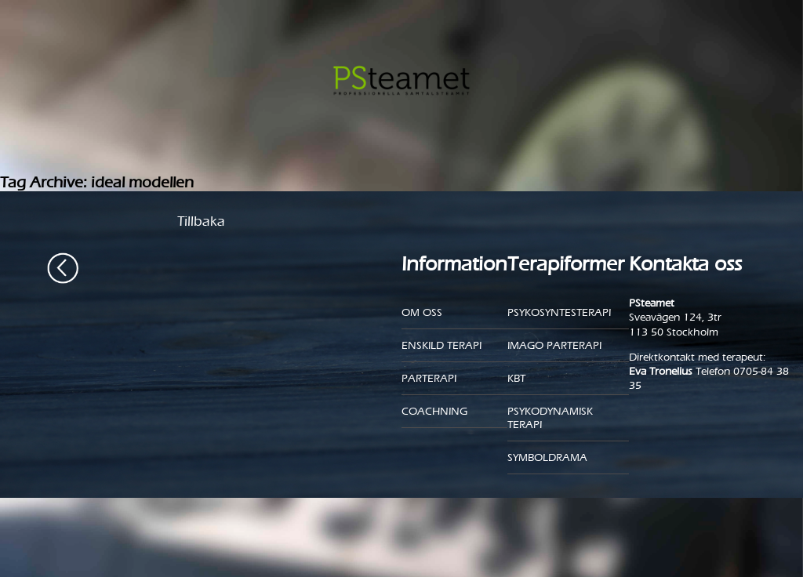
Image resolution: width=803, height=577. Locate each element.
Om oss (422, 312)
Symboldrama (547, 457)
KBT (516, 378)
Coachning (434, 411)
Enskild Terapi (441, 345)
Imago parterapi (554, 345)
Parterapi (429, 378)
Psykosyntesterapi (559, 312)
